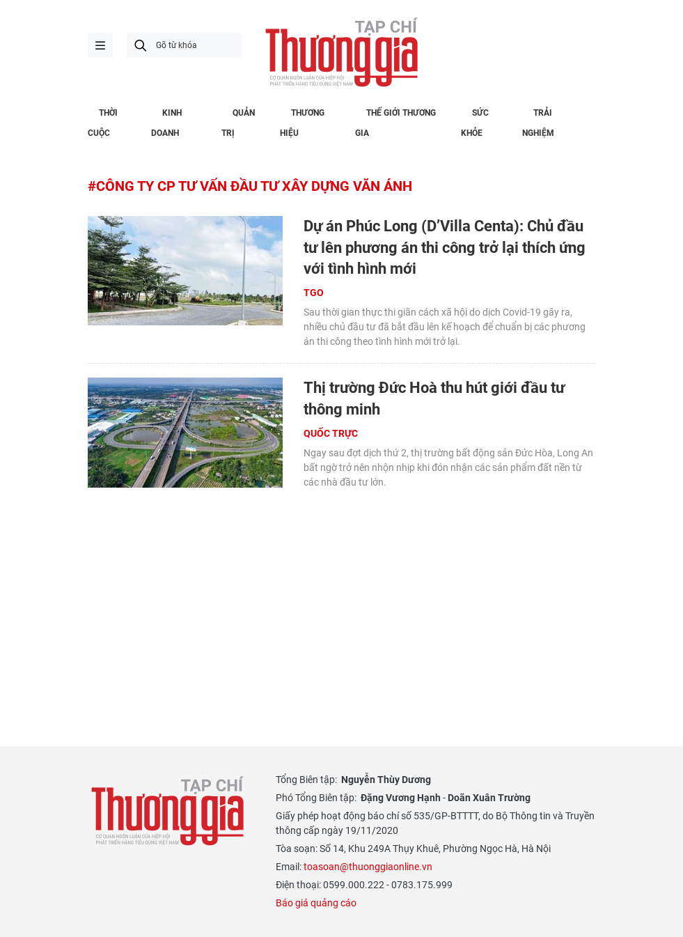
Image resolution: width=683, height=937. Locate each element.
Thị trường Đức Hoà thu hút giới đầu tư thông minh (434, 398)
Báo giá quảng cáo (316, 902)
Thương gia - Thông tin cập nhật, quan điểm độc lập (342, 52)
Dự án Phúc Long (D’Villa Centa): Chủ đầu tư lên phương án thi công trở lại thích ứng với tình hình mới (445, 247)
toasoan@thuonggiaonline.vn (368, 866)
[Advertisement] (342, 598)
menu (100, 45)
